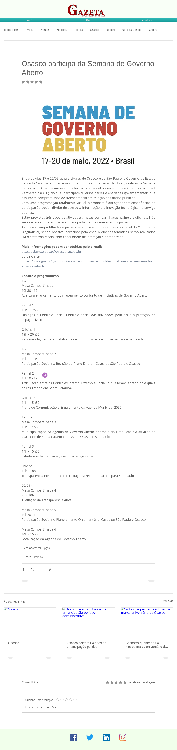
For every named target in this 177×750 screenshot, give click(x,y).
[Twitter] (90, 737)
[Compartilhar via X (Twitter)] (32, 569)
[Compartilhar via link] (50, 569)
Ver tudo (168, 601)
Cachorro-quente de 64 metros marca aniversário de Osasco (146, 645)
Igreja (29, 29)
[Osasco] (30, 622)
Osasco (94, 29)
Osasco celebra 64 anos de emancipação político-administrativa (86, 645)
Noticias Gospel (131, 29)
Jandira (152, 29)
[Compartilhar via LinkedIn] (41, 569)
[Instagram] (122, 737)
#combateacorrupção (37, 548)
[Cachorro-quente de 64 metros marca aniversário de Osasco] (147, 622)
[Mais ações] (153, 53)
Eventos (44, 29)
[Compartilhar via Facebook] (23, 569)
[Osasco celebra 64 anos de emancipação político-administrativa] (88, 622)
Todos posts (11, 29)
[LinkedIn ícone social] (106, 737)
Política (78, 29)
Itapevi (110, 29)
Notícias (62, 29)
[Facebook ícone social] (73, 737)
